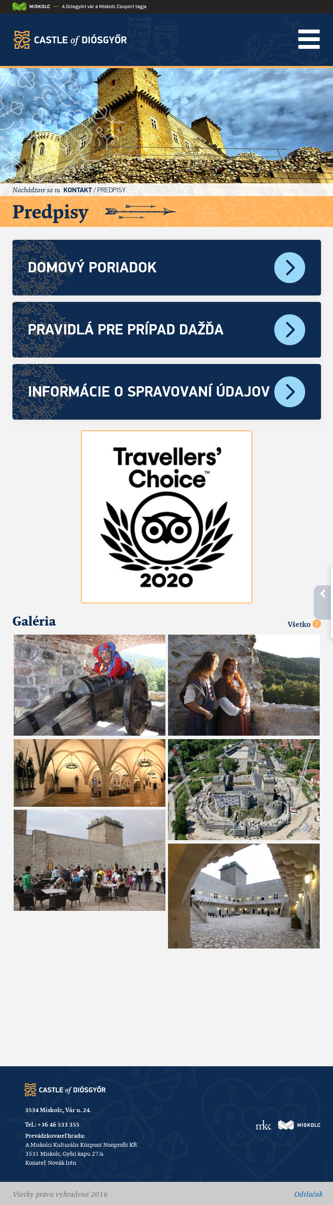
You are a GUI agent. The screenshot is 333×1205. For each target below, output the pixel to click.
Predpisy (111, 190)
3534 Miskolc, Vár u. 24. (58, 1110)
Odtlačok (308, 1194)
